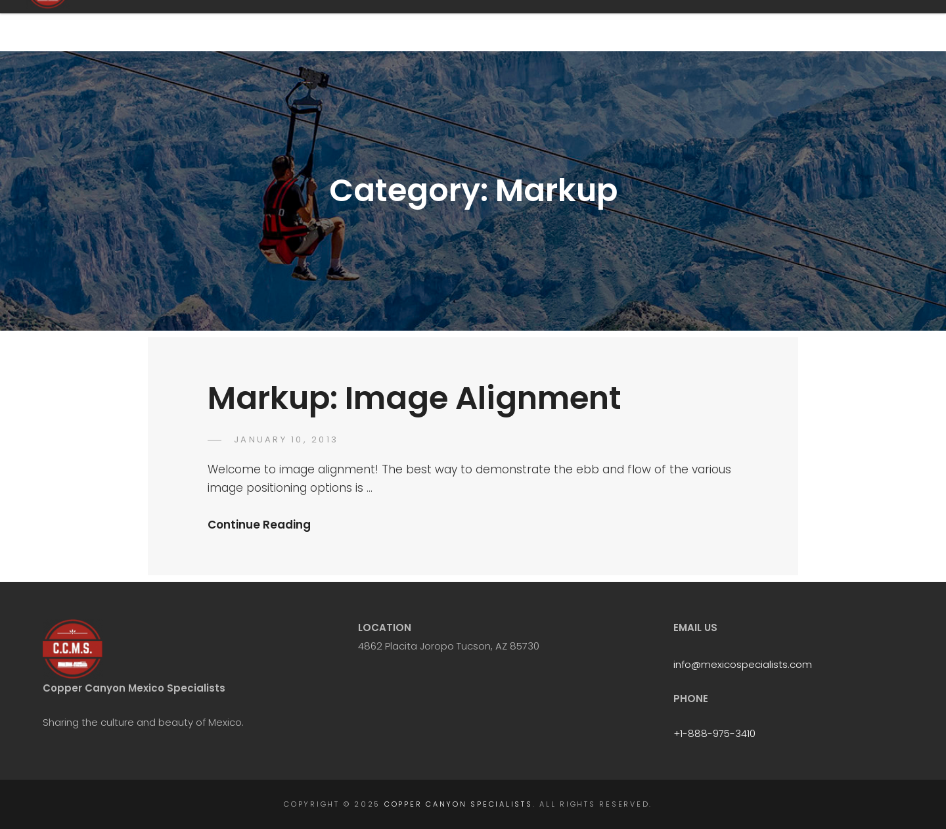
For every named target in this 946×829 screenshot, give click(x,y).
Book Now (791, 27)
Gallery (861, 27)
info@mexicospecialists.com (742, 664)
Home (469, 27)
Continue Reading (259, 525)
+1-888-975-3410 (714, 733)
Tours (578, 27)
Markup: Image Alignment (414, 398)
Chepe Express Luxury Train (681, 27)
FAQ (524, 27)
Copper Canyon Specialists (235, 25)
